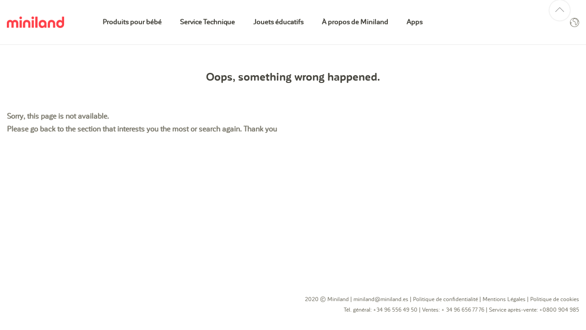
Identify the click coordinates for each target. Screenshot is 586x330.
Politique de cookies (554, 299)
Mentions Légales (504, 299)
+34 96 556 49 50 (395, 310)
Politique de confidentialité (445, 299)
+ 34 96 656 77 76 (463, 310)
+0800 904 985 (559, 310)
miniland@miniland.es (380, 299)
